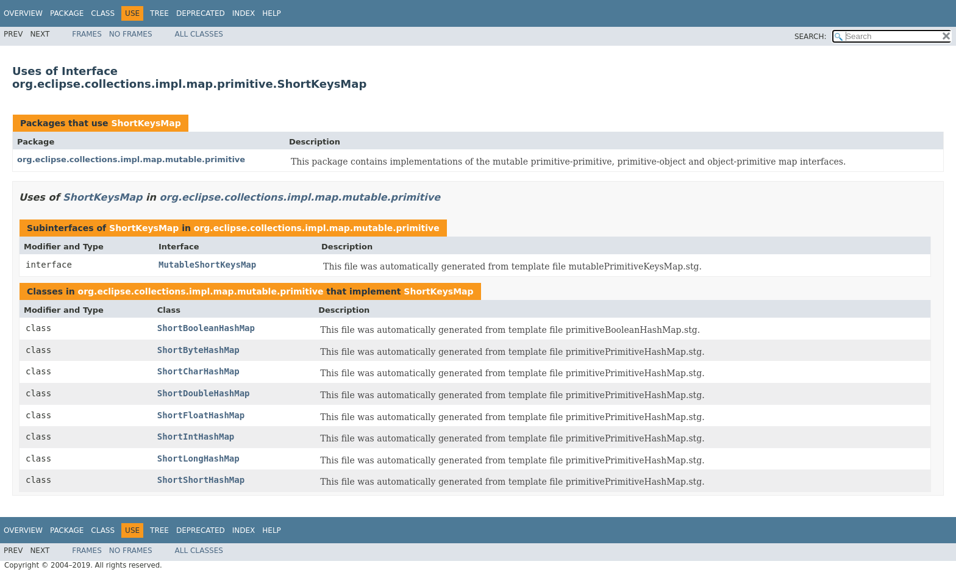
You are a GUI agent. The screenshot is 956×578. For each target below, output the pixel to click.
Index (243, 13)
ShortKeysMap (145, 123)
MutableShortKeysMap (207, 264)
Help (271, 13)
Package (67, 13)
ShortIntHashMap (195, 436)
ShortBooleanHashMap (206, 328)
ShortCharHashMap (198, 371)
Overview (23, 13)
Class (103, 13)
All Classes (199, 34)
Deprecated (200, 13)
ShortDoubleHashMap (203, 393)
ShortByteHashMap (198, 350)
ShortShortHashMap (200, 480)
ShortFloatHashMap (200, 415)
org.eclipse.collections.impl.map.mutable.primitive (131, 159)
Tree (159, 13)
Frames (87, 34)
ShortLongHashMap (198, 458)
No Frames (130, 34)
